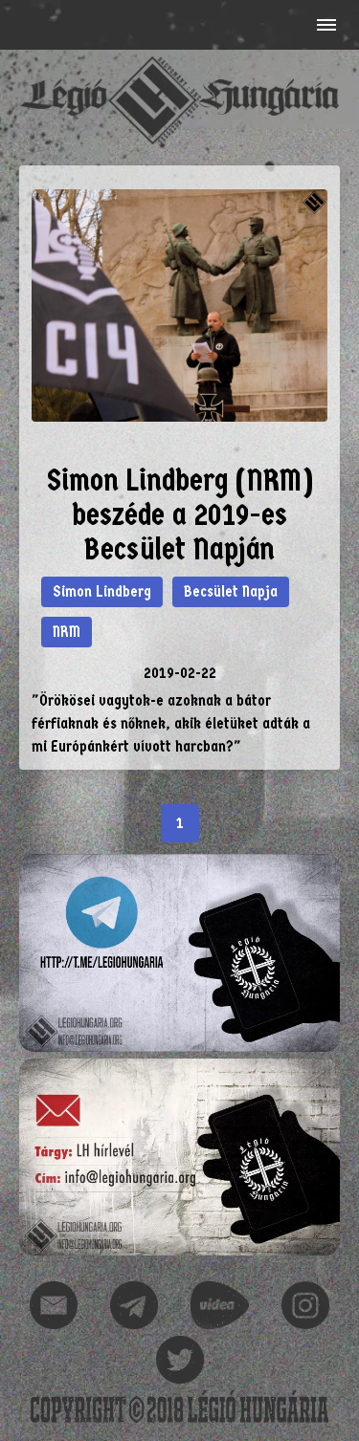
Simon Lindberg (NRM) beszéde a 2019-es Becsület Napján (180, 515)
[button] (324, 25)
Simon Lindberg (102, 591)
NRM (66, 631)
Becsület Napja (231, 591)
